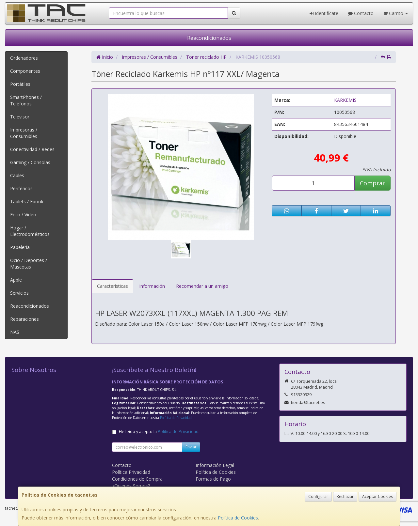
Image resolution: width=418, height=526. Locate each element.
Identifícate (324, 13)
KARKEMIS (345, 100)
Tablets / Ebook (26, 201)
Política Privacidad (131, 472)
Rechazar (345, 496)
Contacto (361, 13)
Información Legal (215, 465)
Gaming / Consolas (30, 162)
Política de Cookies (238, 518)
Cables (17, 175)
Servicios (19, 293)
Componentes (25, 71)
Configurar (318, 496)
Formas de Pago (213, 479)
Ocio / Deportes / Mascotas (28, 263)
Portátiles (20, 84)
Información (152, 286)
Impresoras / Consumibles (23, 133)
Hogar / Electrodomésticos (30, 230)
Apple (16, 280)
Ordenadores (24, 58)
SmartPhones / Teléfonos (26, 100)
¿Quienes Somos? (131, 486)
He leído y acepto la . (159, 431)
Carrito (395, 13)
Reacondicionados (209, 37)
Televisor (19, 117)
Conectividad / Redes (32, 149)
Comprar (372, 183)
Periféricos (21, 188)
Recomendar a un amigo (202, 286)
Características (112, 286)
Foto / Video (23, 214)
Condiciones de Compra (137, 479)
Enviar (191, 447)
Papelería (20, 247)
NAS (14, 332)
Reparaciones (24, 319)
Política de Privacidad (176, 417)
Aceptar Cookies (377, 496)
